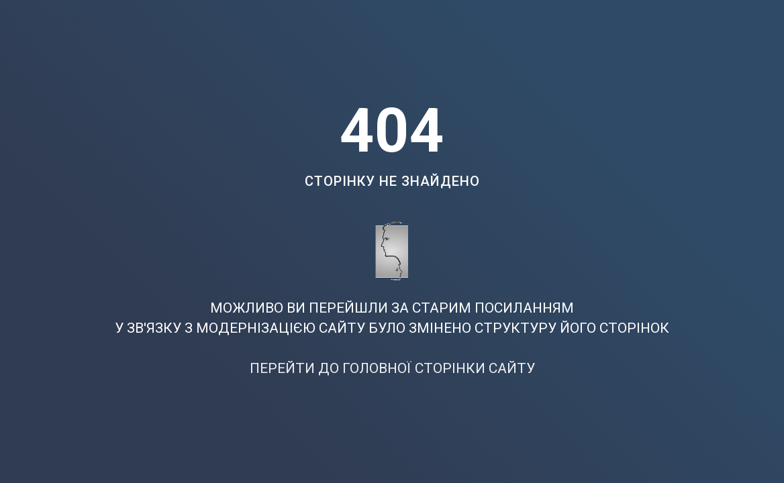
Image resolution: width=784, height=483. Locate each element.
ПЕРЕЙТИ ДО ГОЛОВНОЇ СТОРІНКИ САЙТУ (392, 368)
